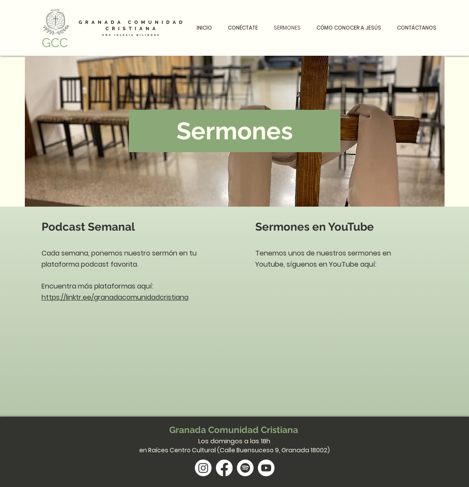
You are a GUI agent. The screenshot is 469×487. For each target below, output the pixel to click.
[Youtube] (266, 468)
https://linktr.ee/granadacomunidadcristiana (115, 297)
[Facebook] (224, 468)
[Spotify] (245, 468)
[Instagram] (203, 468)
